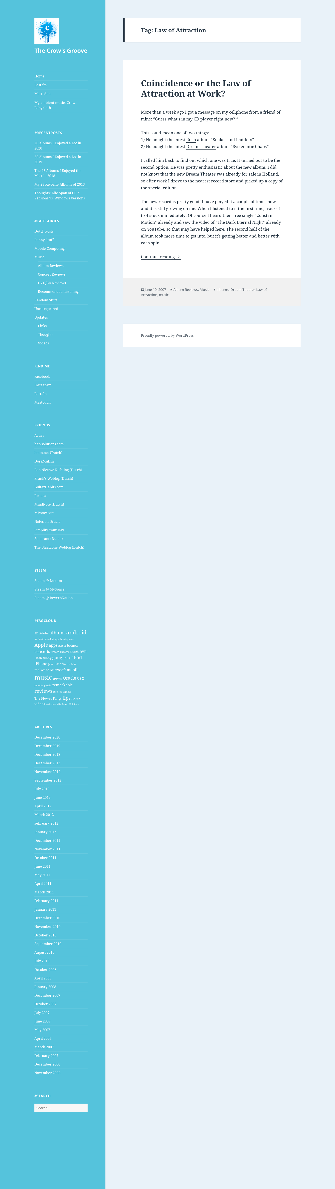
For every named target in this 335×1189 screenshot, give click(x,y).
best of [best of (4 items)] (62, 646)
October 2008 (45, 969)
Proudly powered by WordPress (167, 335)
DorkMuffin (44, 461)
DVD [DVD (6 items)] (83, 651)
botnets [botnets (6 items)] (72, 645)
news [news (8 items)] (57, 678)
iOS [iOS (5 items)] (69, 658)
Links (42, 326)
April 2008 (42, 978)
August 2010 (44, 952)
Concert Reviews (51, 274)
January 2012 (45, 832)
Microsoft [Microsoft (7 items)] (58, 670)
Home (39, 76)
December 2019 (47, 745)
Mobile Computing (49, 248)
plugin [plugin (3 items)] (47, 685)
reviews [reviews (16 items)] (43, 691)
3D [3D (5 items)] (36, 633)
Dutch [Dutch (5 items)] (74, 652)
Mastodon (42, 93)
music (164, 294)
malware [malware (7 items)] (41, 670)
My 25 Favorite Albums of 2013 (59, 184)
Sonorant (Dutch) (48, 538)
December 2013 (47, 763)
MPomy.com (44, 512)
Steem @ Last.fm (48, 580)
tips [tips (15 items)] (66, 698)
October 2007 (45, 1004)
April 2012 (42, 806)
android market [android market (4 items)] (44, 639)
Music (39, 257)
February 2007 (46, 1055)
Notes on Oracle (47, 521)
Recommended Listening (58, 291)
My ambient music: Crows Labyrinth (55, 105)
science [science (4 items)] (57, 692)
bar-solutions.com (49, 444)
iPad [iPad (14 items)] (77, 657)
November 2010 (47, 926)
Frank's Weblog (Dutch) (53, 478)
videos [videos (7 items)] (39, 704)
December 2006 (47, 1064)
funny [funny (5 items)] (47, 658)
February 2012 (46, 823)
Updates (41, 317)
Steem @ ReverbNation (53, 597)
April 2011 (42, 883)
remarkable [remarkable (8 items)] (62, 684)
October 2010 (45, 935)
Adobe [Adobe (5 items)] (44, 633)
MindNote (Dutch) (49, 504)
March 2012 (44, 814)
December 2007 (47, 995)
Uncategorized (46, 308)
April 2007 (42, 1038)
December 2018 (47, 754)
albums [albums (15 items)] (57, 632)
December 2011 (47, 840)
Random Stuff (45, 300)
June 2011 (42, 866)
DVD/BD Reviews (52, 283)
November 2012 (47, 771)
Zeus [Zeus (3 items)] (76, 704)
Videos (43, 343)
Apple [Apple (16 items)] (41, 645)
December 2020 (47, 737)
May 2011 (42, 875)
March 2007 (44, 1047)
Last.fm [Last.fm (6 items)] (60, 664)
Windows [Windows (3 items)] (62, 704)
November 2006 (47, 1072)
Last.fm (40, 85)
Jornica (40, 495)
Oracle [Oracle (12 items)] (69, 678)
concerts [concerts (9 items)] (42, 651)
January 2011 (45, 909)
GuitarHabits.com (48, 487)
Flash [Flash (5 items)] (38, 658)
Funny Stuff (44, 239)
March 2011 (44, 892)
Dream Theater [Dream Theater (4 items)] (60, 652)
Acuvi (39, 435)
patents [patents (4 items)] (38, 685)
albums (223, 289)
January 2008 (45, 986)
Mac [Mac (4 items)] (73, 664)
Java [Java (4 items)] (51, 664)
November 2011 (47, 849)
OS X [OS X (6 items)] (80, 678)
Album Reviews (50, 265)
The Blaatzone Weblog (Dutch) (59, 547)
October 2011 (45, 857)
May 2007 (42, 1029)
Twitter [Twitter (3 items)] (75, 698)
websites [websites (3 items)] (51, 704)
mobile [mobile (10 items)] (73, 669)
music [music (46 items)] (43, 677)
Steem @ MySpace (49, 589)
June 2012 (42, 797)
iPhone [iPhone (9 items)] (40, 663)
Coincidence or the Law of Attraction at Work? (196, 88)
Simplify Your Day (49, 530)
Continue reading (161, 256)
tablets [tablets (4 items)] (67, 692)
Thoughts (45, 334)
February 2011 (46, 900)
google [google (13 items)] (59, 657)
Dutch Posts (44, 231)
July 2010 (41, 961)
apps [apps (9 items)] (53, 645)
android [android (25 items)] (76, 632)
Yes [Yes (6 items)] (70, 704)
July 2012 (41, 788)
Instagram (42, 385)
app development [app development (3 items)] (64, 639)
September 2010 (47, 943)
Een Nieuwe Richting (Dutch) (58, 469)
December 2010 (47, 918)
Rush (191, 139)
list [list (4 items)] (68, 664)
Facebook (42, 376)
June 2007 (42, 1021)
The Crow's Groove (60, 50)
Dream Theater (201, 146)
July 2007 (41, 1012)
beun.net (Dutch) (48, 452)
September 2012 (47, 780)
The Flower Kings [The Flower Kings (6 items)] (48, 698)
